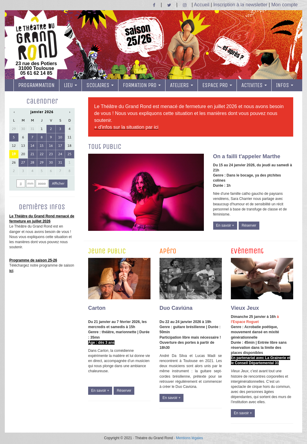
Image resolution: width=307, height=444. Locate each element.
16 (51, 145)
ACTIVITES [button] (254, 85)
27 (23, 162)
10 (60, 137)
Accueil (202, 4)
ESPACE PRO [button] (217, 85)
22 (41, 154)
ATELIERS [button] (181, 85)
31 (32, 129)
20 (23, 154)
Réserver (249, 225)
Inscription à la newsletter (240, 4)
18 (69, 145)
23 (51, 154)
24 (60, 154)
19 (14, 154)
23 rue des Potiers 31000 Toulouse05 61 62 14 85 (36, 46)
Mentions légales (189, 438)
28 (32, 162)
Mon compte (284, 4)
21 (32, 154)
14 (32, 145)
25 (69, 154)
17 (60, 145)
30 (23, 129)
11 (69, 137)
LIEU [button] (70, 85)
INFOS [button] (284, 85)
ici (11, 271)
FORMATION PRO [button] (142, 85)
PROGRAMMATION (36, 85)
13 (23, 145)
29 (14, 129)
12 (14, 145)
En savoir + (225, 225)
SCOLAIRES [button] (100, 85)
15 (41, 145)
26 (14, 162)
